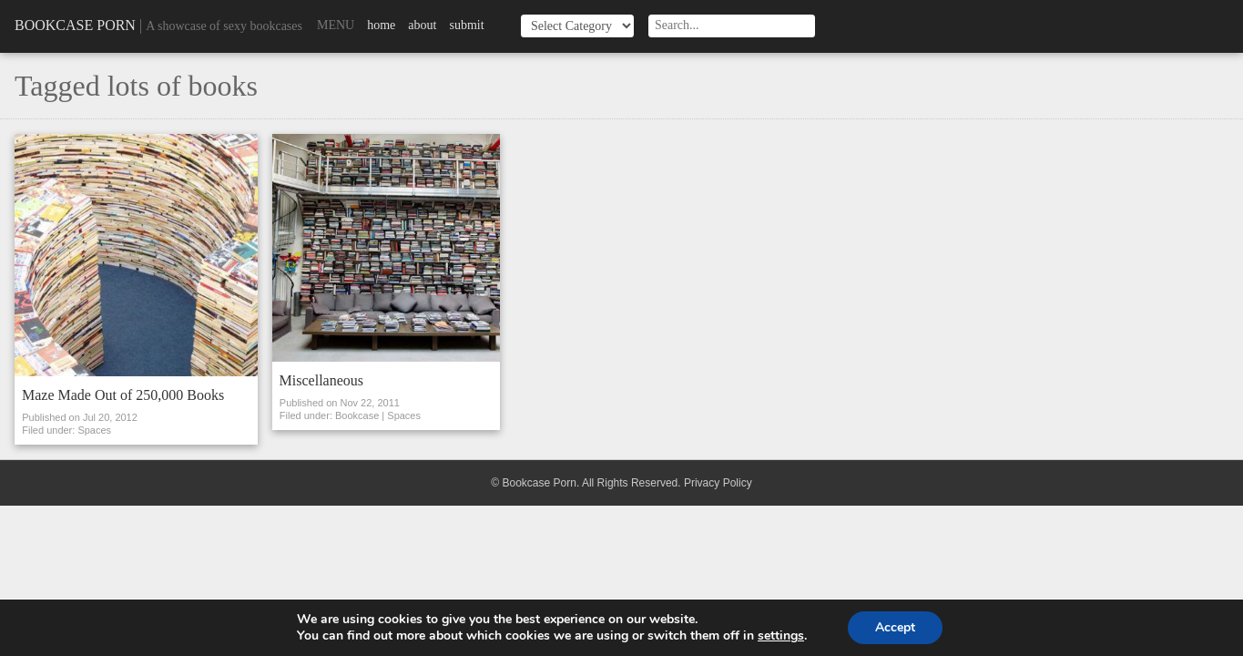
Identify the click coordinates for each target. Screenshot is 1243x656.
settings (781, 636)
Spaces (94, 430)
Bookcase (357, 415)
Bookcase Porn (75, 25)
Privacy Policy (718, 483)
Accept (895, 627)
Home (381, 25)
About (422, 25)
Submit (466, 25)
